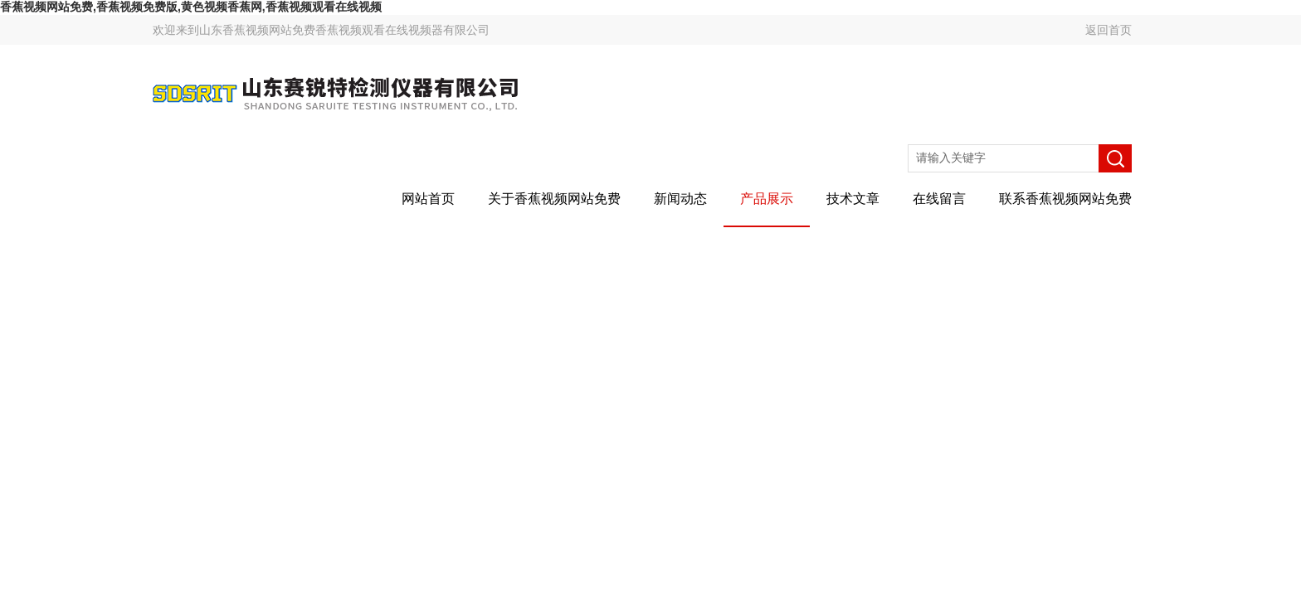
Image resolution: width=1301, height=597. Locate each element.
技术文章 (853, 199)
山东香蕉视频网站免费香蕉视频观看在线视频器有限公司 (344, 29)
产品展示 (766, 199)
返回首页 (1108, 29)
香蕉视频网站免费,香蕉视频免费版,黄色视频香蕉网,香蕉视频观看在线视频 (191, 6)
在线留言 (939, 199)
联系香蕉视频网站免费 (1065, 199)
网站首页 (428, 199)
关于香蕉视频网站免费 (554, 199)
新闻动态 (680, 199)
